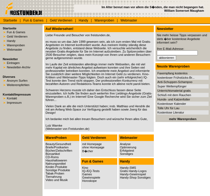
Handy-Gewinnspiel (133, 174)
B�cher (87, 151)
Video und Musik (57, 180)
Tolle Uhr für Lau (168, 108)
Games (87, 174)
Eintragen (13, 63)
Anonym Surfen (17, 80)
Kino (85, 167)
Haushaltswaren (56, 160)
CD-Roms (52, 157)
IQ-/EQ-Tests (91, 171)
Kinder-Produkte (56, 167)
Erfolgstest (127, 150)
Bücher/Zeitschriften (59, 150)
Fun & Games (33, 20)
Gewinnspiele (91, 177)
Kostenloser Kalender (171, 103)
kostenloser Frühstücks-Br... (175, 77)
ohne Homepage (93, 147)
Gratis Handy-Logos (133, 171)
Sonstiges (126, 153)
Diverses (9, 76)
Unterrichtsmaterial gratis (174, 90)
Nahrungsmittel (56, 163)
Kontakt (12, 98)
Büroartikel (53, 153)
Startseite (10, 20)
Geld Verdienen (61, 20)
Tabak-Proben (55, 173)
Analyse (125, 144)
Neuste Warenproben (173, 66)
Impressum (14, 102)
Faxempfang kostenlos (172, 73)
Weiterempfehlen (18, 85)
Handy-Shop (128, 177)
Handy (83, 20)
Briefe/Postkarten (57, 147)
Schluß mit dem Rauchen (174, 95)
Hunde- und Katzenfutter (173, 99)
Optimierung (128, 147)
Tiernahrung (54, 176)
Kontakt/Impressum (17, 94)
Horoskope (89, 180)
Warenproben (104, 20)
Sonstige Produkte (58, 170)
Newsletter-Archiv (18, 67)
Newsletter (10, 59)
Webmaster (129, 20)
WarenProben (56, 138)
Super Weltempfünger (172, 86)
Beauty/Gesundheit (58, 144)
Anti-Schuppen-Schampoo (174, 82)
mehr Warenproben (182, 119)
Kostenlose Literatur (170, 112)
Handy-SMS (128, 167)
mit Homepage (92, 144)
